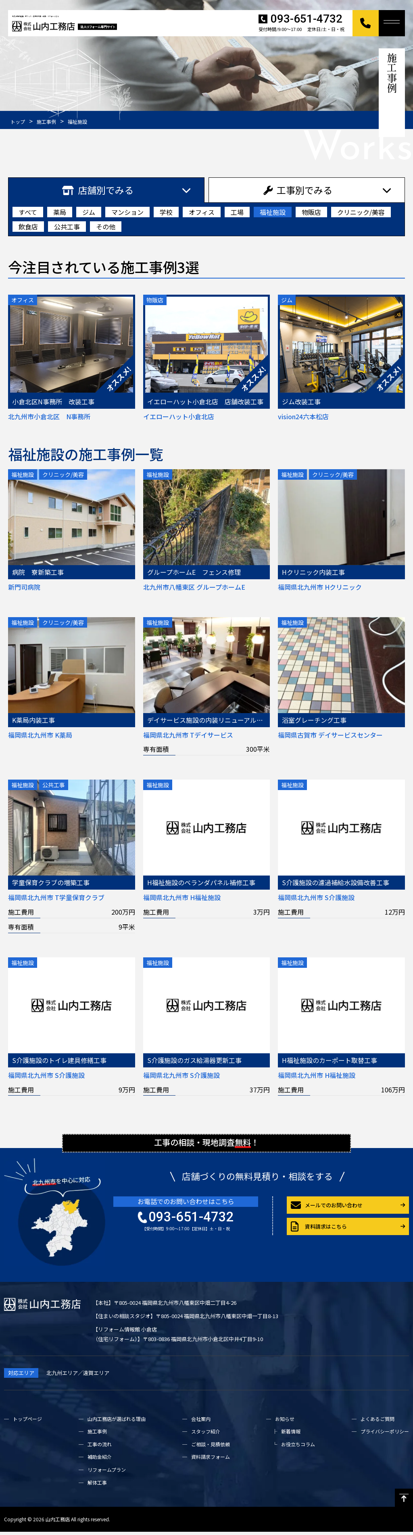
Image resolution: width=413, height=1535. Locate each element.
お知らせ (284, 1422)
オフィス (202, 212)
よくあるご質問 (377, 1422)
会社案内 (201, 1422)
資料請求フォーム (210, 1460)
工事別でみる (297, 190)
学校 (166, 212)
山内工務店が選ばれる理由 (117, 1422)
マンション (127, 212)
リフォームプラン (107, 1473)
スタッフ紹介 (205, 1434)
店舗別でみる (97, 190)
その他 (105, 226)
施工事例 (97, 1434)
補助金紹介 (100, 1460)
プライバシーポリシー (385, 1434)
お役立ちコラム (298, 1447)
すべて (28, 212)
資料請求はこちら (319, 1230)
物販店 (311, 212)
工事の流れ (100, 1447)
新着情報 (290, 1434)
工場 (237, 212)
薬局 (59, 212)
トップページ (27, 1422)
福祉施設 (273, 212)
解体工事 (97, 1485)
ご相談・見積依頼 (210, 1447)
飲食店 (28, 226)
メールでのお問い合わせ (327, 1209)
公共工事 (67, 226)
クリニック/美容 (361, 212)
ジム (88, 212)
